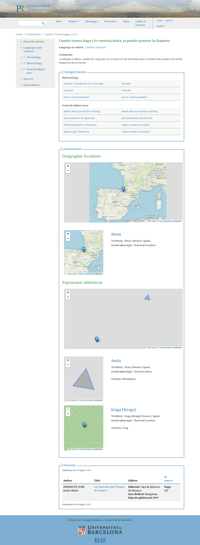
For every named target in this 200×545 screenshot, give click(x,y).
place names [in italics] (135, 124)
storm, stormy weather (77, 97)
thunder (126, 83)
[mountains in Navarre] (83, 124)
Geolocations (31, 84)
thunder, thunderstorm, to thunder (83, 83)
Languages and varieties (32, 49)
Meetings (91, 21)
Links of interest (140, 23)
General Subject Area (35, 71)
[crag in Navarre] (79, 131)
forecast (68, 90)
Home (19, 34)
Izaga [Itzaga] (123, 409)
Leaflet (152, 221)
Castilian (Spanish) (95, 47)
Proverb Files (33, 34)
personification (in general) (79, 118)
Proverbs (110, 21)
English (160, 26)
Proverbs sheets (33, 41)
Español (169, 20)
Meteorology (34, 63)
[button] (123, 189)
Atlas (126, 21)
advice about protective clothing (82, 111)
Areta (67, 124)
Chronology (33, 57)
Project (73, 21)
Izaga (67, 131)
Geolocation (73, 149)
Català (159, 20)
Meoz (116, 234)
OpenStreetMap (165, 221)
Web (58, 21)
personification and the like (137, 118)
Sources (70, 465)
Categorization (75, 72)
